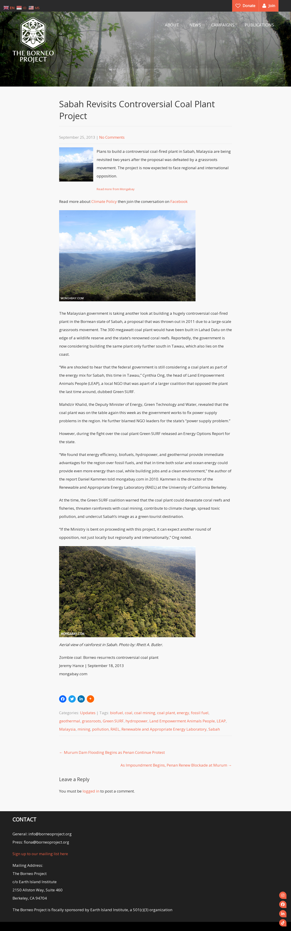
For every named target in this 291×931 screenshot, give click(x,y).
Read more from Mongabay (116, 189)
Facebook (179, 201)
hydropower (136, 721)
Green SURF (113, 721)
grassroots (91, 721)
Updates (87, 712)
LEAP (221, 721)
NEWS (195, 25)
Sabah (214, 729)
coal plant (166, 712)
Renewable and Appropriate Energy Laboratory (164, 729)
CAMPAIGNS (222, 25)
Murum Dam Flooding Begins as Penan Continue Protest (112, 752)
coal (128, 712)
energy (183, 712)
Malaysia (67, 729)
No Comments (112, 137)
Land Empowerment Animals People (182, 721)
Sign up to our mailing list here (40, 853)
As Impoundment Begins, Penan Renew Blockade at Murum (176, 765)
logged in (91, 791)
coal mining (144, 712)
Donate (249, 5)
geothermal (69, 721)
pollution (100, 729)
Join (271, 5)
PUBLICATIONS (259, 25)
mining (84, 729)
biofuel (116, 712)
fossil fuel (199, 712)
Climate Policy (104, 201)
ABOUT (172, 25)
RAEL (115, 729)
